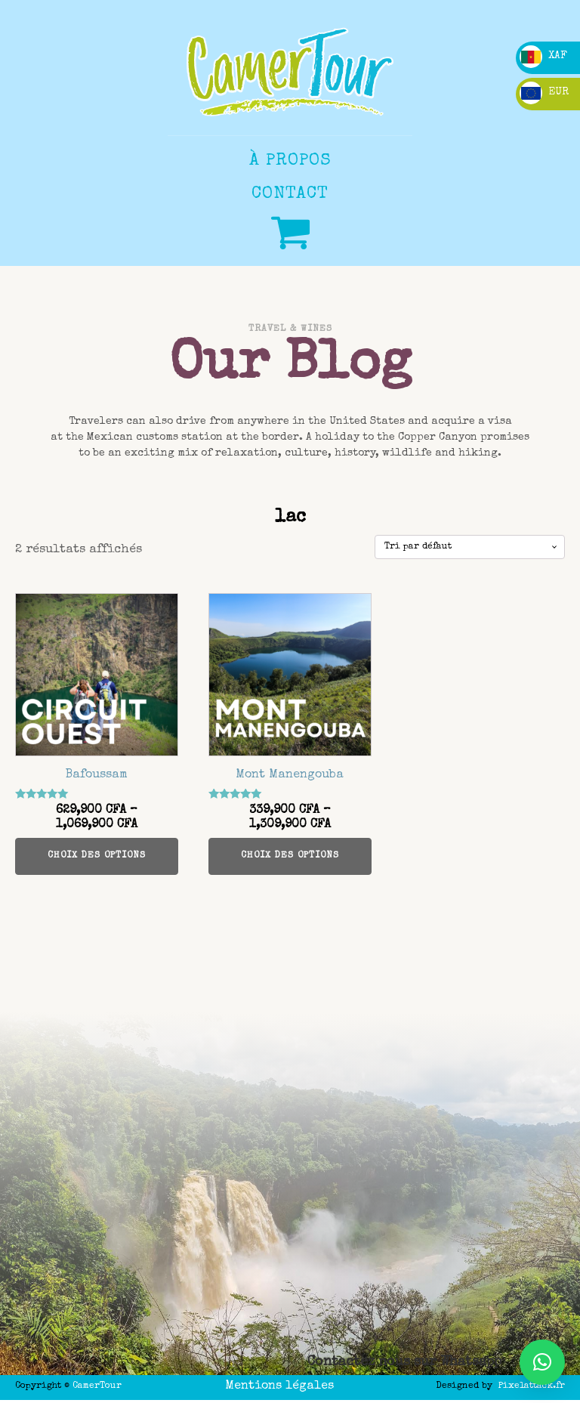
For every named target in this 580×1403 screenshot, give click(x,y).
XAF (543, 56)
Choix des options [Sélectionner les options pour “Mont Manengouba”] (290, 856)
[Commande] (470, 547)
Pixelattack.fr (531, 1386)
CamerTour (97, 1386)
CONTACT (290, 194)
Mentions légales (279, 1386)
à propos (290, 161)
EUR (544, 92)
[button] (542, 1362)
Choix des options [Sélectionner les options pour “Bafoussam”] (97, 856)
